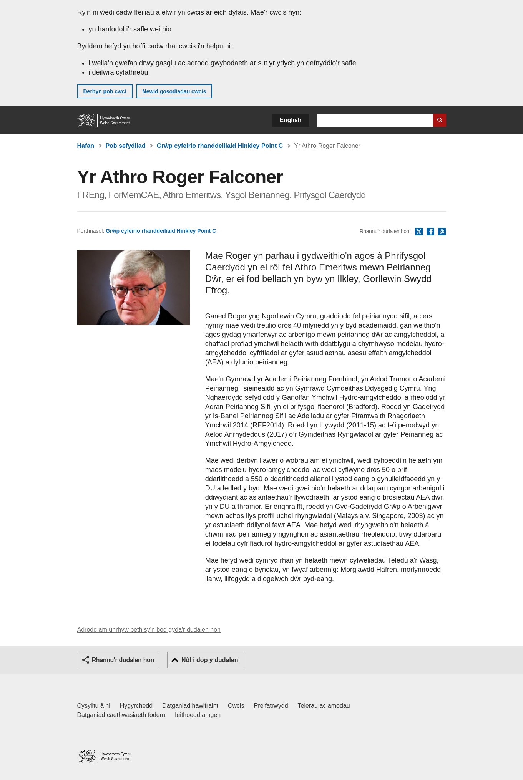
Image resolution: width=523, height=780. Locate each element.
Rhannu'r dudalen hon (123, 660)
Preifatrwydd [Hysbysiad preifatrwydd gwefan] (271, 705)
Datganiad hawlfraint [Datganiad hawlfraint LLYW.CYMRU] (190, 705)
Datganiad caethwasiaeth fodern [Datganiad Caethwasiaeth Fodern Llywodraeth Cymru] (121, 715)
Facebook (430, 232)
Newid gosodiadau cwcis (174, 91)
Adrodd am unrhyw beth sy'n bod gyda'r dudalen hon (149, 629)
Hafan (85, 145)
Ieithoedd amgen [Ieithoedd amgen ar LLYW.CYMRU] (198, 715)
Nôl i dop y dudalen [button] (209, 660)
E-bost (442, 232)
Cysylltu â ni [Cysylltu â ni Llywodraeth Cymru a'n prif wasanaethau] (93, 705)
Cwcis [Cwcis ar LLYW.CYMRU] (236, 705)
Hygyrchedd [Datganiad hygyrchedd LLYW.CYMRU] (136, 705)
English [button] (291, 120)
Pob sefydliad (125, 145)
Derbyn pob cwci (104, 91)
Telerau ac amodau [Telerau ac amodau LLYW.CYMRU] (324, 705)
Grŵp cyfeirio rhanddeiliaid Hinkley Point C (220, 145)
